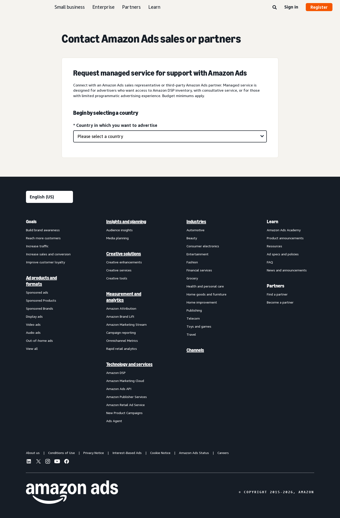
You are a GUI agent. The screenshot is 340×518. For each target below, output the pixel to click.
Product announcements (285, 238)
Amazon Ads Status (194, 453)
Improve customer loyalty (45, 262)
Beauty (192, 238)
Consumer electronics (203, 246)
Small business (70, 7)
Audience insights (119, 230)
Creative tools (116, 278)
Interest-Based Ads (127, 453)
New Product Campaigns (124, 413)
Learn (154, 7)
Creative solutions (123, 254)
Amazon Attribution (121, 308)
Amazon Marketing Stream (126, 324)
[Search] (274, 7)
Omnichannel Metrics (122, 340)
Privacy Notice (93, 453)
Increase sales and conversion (48, 254)
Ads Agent (114, 421)
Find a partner (277, 294)
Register (319, 7)
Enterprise (103, 7)
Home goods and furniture (206, 294)
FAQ (270, 262)
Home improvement (202, 302)
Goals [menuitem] (31, 221)
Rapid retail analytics (121, 349)
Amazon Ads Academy (284, 230)
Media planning (117, 238)
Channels (195, 350)
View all (32, 349)
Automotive (195, 230)
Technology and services (129, 364)
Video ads (33, 324)
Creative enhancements (124, 262)
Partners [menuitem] (275, 286)
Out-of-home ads (39, 340)
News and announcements (287, 270)
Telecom (193, 318)
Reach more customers (43, 238)
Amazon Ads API (118, 389)
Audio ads (33, 332)
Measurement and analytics (123, 297)
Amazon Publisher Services (126, 397)
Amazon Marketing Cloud (125, 381)
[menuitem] (49, 321)
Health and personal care (205, 286)
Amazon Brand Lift (120, 316)
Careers (223, 453)
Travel (191, 334)
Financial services (199, 270)
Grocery (192, 278)
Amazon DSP (116, 373)
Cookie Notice (160, 453)
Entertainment (197, 254)
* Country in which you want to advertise (115, 125)
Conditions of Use (61, 453)
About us (33, 453)
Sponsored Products (41, 300)
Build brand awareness (43, 230)
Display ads (34, 316)
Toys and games (199, 326)
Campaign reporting (121, 332)
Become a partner (280, 302)
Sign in (291, 6)
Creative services (119, 270)
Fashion (192, 262)
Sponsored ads (37, 292)
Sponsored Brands (39, 308)
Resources (274, 246)
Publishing (194, 310)
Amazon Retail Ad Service (125, 405)
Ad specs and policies (283, 254)
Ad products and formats (41, 281)
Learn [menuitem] (272, 221)
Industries (196, 221)
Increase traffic (37, 246)
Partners (131, 7)
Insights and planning (126, 221)
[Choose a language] (49, 197)
